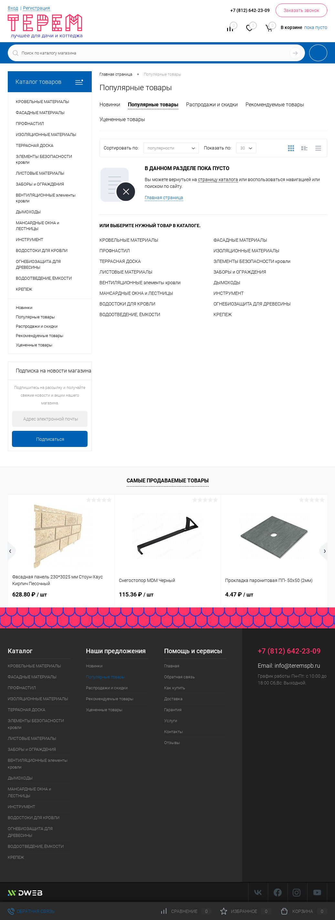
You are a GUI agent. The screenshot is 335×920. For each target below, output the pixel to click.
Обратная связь (179, 676)
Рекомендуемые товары (39, 335)
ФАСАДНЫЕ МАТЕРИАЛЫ (240, 240)
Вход (13, 8)
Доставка (173, 698)
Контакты (173, 731)
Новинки (24, 307)
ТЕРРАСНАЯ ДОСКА (120, 261)
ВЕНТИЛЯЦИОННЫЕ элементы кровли (140, 282)
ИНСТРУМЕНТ (229, 293)
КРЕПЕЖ (223, 314)
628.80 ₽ (29, 594)
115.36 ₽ (136, 594)
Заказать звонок (301, 10)
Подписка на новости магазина (53, 371)
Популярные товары (35, 317)
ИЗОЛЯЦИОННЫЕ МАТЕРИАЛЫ (246, 250)
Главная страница (164, 197)
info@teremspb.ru (297, 665)
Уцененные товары (34, 345)
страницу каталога (218, 179)
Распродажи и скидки (37, 326)
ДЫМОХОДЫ (227, 282)
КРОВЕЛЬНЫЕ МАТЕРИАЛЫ (128, 240)
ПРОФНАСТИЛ (114, 250)
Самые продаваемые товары (168, 481)
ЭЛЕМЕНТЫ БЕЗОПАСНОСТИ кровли (252, 261)
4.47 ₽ (239, 594)
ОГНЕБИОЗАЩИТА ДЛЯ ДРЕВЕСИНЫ (252, 303)
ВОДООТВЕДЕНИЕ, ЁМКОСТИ (129, 314)
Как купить (174, 687)
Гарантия (173, 709)
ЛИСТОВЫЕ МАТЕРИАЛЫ (125, 272)
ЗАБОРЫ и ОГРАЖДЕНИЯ (240, 272)
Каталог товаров (50, 81)
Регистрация (36, 8)
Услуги (170, 720)
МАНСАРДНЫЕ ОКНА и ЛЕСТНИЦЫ (136, 293)
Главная (171, 665)
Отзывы (172, 742)
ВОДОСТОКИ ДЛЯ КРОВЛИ (127, 303)
